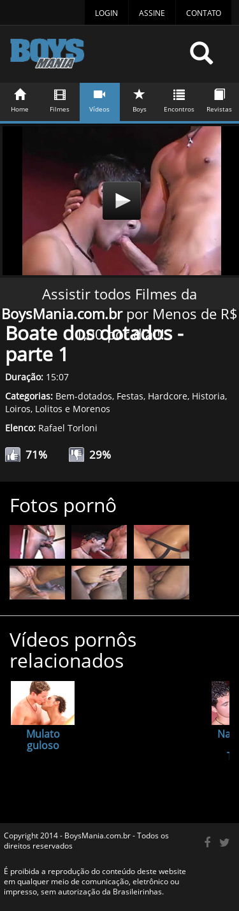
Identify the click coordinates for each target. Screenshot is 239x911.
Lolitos (48, 409)
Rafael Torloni (68, 428)
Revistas (219, 98)
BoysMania (95, 59)
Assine (152, 13)
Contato (203, 13)
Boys (139, 98)
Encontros (179, 98)
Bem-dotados (83, 396)
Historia (208, 396)
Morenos (91, 409)
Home (20, 98)
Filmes (59, 98)
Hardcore (167, 396)
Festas (130, 396)
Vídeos (100, 98)
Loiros (18, 409)
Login (106, 13)
